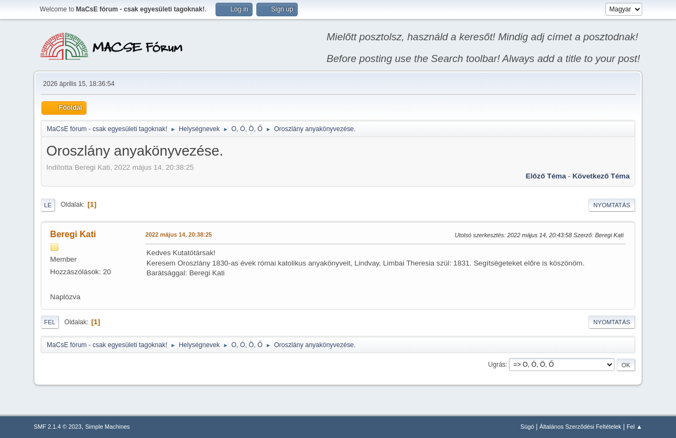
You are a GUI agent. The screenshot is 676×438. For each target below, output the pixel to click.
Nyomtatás (611, 205)
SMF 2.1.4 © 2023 (58, 426)
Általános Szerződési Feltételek (580, 426)
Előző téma (546, 176)
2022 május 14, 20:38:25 (178, 234)
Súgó (527, 426)
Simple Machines (107, 426)
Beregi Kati (73, 234)
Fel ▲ (634, 426)
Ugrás (497, 364)
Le (48, 205)
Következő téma (601, 176)
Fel (50, 322)
